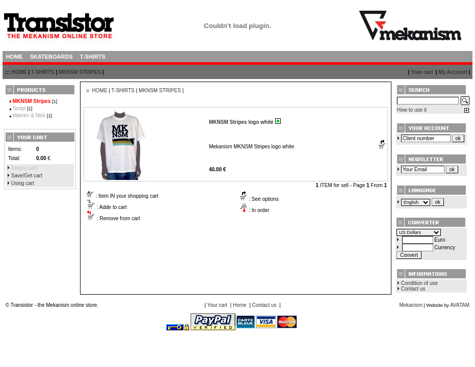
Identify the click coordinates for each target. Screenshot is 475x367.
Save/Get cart (26, 175)
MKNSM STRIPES (80, 72)
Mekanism (411, 305)
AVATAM (459, 305)
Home (240, 305)
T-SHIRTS (43, 72)
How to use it (412, 110)
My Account (452, 72)
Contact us (413, 289)
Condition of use (419, 283)
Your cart (422, 72)
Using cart (22, 183)
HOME (19, 72)
